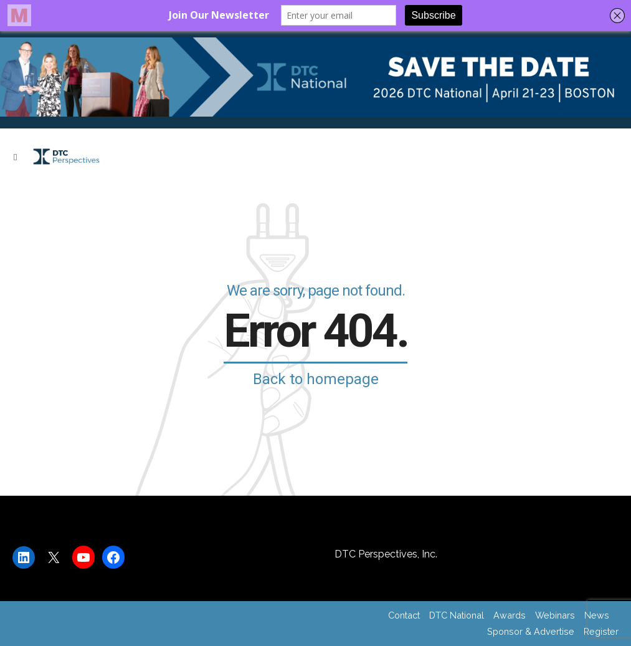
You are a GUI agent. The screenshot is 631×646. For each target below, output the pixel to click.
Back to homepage (316, 379)
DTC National (456, 615)
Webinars (555, 615)
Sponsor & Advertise (530, 631)
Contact (404, 615)
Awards (509, 615)
